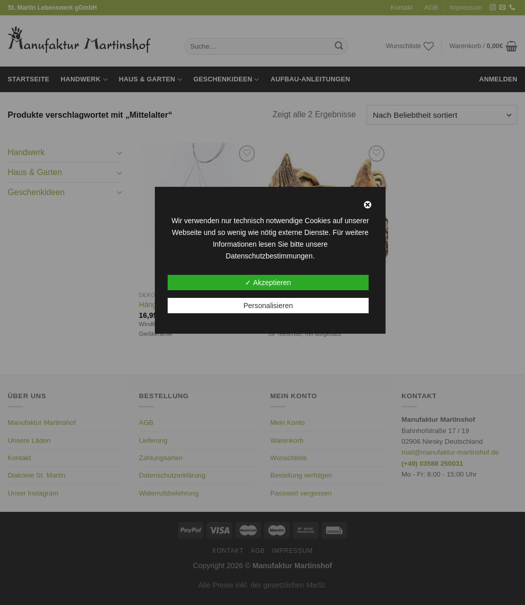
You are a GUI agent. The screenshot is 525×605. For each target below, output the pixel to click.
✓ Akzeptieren (268, 282)
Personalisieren (268, 305)
